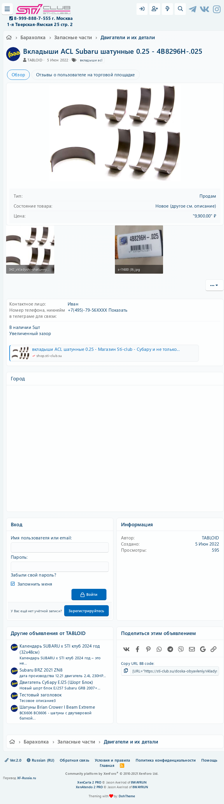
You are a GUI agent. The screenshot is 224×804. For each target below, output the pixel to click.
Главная (107, 765)
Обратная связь (74, 760)
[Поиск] (180, 9)
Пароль (19, 557)
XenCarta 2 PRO (89, 782)
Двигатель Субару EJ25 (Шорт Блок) (56, 682)
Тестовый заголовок (41, 695)
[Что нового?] (167, 9)
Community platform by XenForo (111, 773)
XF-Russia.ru (26, 778)
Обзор (18, 74)
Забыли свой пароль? (33, 575)
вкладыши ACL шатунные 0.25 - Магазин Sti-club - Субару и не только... (106, 349)
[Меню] (7, 9)
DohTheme (127, 796)
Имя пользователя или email (41, 538)
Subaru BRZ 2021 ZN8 (41, 670)
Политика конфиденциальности (166, 760)
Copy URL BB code (137, 663)
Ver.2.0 (13, 760)
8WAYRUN (138, 782)
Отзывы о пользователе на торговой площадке (85, 74)
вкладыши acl (91, 60)
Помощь (209, 760)
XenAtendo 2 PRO (89, 787)
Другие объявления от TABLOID (48, 633)
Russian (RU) (41, 760)
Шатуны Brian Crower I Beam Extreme (57, 707)
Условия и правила (112, 760)
